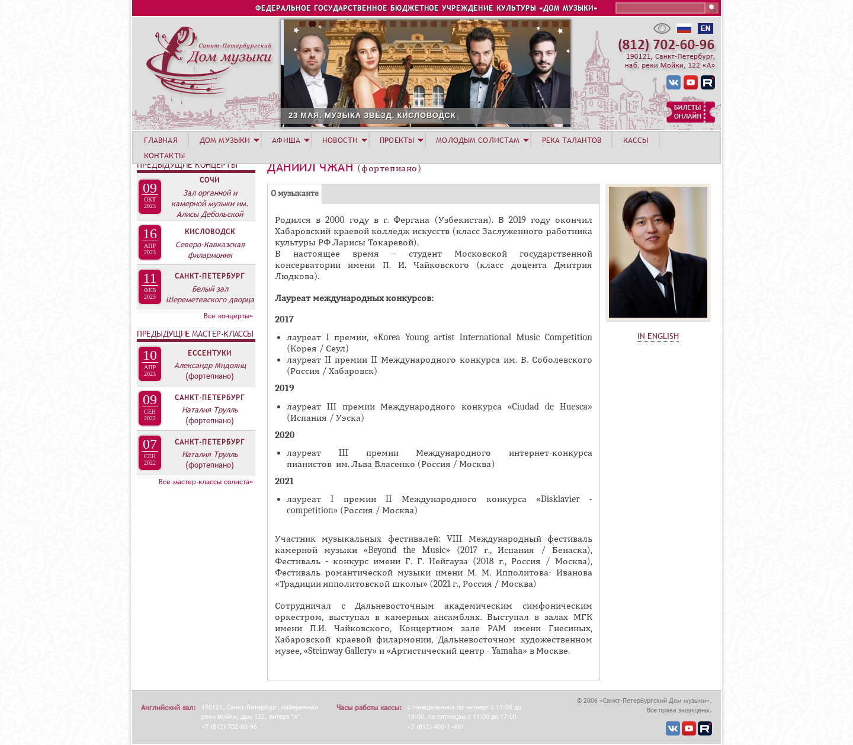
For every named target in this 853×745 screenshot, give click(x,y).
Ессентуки (210, 353)
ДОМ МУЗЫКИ (225, 140)
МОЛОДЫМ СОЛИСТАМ (478, 140)
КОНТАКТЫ (164, 155)
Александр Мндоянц (210, 365)
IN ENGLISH (658, 336)
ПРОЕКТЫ (397, 140)
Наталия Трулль (210, 409)
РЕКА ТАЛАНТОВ (571, 140)
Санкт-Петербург (210, 276)
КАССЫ (636, 140)
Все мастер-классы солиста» (206, 482)
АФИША (286, 140)
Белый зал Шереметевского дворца (210, 294)
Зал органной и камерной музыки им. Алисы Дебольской (210, 203)
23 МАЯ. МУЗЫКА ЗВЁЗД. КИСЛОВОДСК (443, 115)
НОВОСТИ (340, 140)
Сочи (210, 180)
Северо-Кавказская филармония (210, 249)
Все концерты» (228, 316)
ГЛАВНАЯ (161, 140)
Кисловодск (210, 231)
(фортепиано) (209, 375)
